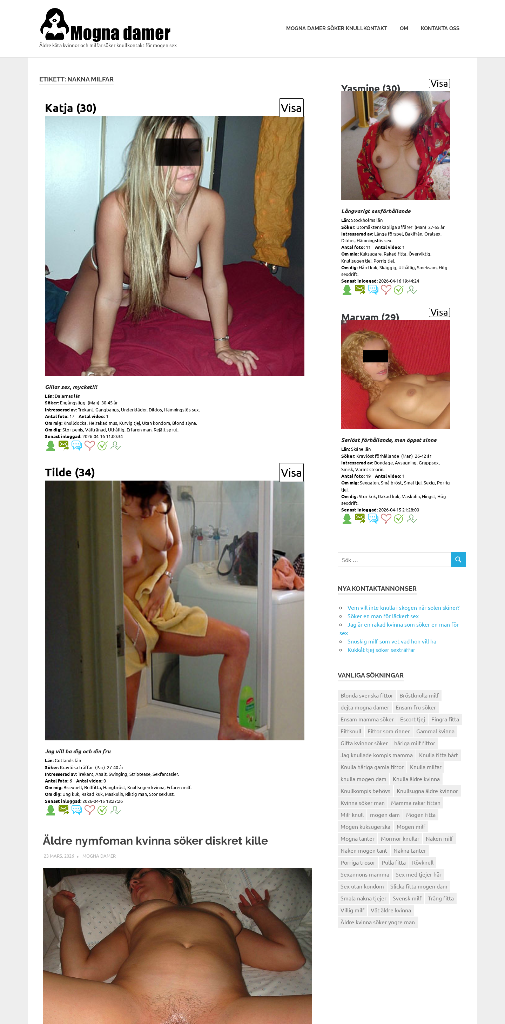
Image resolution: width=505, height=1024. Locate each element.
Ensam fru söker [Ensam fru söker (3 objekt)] (416, 707)
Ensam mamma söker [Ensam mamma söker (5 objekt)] (367, 718)
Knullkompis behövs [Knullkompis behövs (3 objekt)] (365, 790)
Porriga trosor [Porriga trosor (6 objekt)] (358, 862)
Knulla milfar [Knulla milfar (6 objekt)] (426, 766)
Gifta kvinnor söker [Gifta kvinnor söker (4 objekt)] (364, 742)
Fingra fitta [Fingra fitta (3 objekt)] (445, 718)
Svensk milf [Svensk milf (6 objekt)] (407, 897)
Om (404, 28)
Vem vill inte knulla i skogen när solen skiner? (403, 607)
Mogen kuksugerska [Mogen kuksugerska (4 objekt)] (365, 826)
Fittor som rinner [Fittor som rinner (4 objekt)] (389, 730)
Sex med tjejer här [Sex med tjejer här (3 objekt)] (419, 874)
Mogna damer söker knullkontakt (336, 28)
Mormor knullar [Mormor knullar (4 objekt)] (400, 838)
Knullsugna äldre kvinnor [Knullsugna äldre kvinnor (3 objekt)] (427, 790)
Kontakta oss (440, 28)
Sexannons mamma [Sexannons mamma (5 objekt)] (365, 874)
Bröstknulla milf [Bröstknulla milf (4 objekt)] (419, 695)
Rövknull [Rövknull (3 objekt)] (422, 862)
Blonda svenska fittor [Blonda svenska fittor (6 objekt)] (367, 695)
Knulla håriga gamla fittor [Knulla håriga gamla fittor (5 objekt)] (372, 766)
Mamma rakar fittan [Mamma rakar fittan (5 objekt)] (415, 802)
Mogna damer (99, 877)
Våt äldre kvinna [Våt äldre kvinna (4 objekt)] (391, 909)
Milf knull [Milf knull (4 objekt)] (352, 814)
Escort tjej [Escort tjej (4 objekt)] (412, 718)
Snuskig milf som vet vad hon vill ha (392, 641)
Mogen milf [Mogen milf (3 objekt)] (411, 826)
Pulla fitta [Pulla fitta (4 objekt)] (394, 862)
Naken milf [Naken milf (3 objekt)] (439, 838)
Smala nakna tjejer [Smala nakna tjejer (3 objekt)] (363, 897)
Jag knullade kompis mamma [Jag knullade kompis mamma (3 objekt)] (377, 754)
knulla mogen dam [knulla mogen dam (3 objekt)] (363, 778)
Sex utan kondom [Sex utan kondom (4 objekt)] (362, 886)
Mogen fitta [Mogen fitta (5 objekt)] (421, 814)
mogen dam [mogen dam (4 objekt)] (385, 814)
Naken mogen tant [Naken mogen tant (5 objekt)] (364, 850)
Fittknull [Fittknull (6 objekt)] (351, 730)
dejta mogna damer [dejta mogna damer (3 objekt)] (365, 707)
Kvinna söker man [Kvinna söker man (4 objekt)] (363, 802)
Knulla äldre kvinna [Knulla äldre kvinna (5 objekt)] (416, 778)
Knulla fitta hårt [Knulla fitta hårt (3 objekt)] (438, 754)
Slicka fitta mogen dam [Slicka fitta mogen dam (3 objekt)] (418, 886)
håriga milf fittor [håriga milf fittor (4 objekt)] (414, 742)
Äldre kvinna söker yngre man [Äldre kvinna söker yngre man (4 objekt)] (378, 921)
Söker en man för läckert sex (383, 615)
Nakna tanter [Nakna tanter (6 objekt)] (409, 850)
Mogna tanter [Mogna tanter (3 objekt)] (358, 838)
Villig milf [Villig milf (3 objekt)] (352, 909)
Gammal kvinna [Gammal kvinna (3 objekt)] (435, 730)
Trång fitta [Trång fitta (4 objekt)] (441, 897)
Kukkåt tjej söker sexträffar (381, 649)
